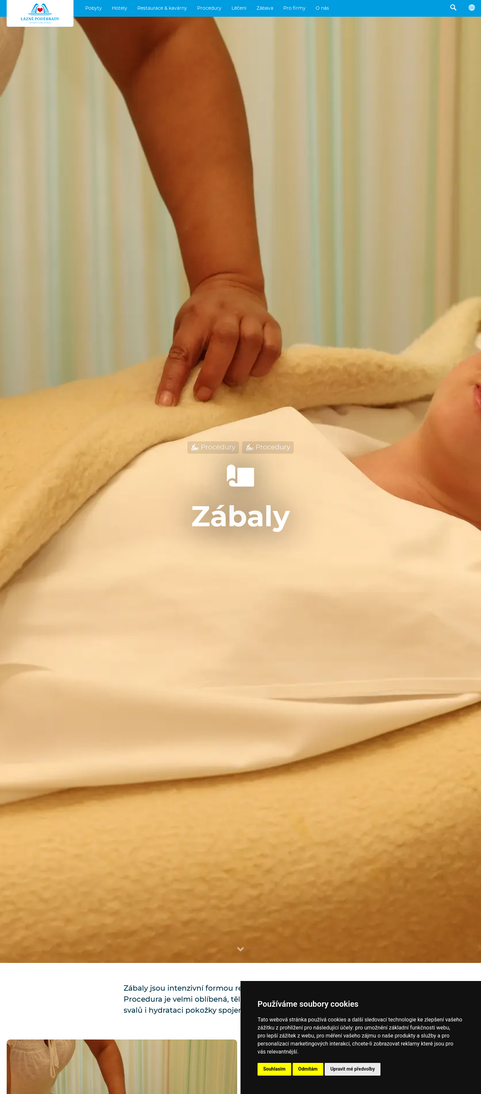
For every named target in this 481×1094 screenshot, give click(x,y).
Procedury (209, 8)
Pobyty (93, 8)
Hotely (119, 8)
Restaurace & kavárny (162, 8)
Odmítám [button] (308, 1069)
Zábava (265, 8)
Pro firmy (294, 8)
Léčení (239, 8)
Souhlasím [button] (274, 1069)
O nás (322, 8)
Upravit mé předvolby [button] (352, 1069)
